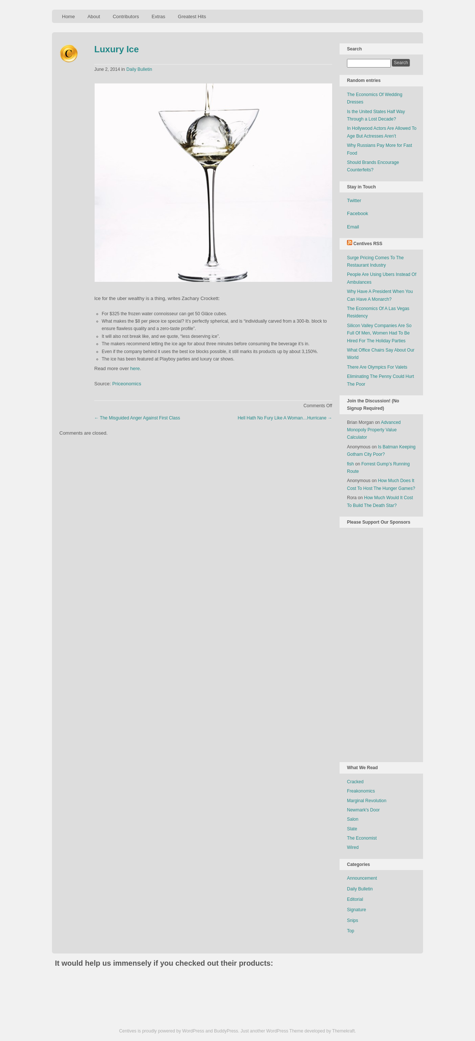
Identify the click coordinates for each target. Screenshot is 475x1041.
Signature (356, 909)
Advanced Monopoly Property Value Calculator (374, 430)
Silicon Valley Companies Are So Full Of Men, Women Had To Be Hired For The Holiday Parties (379, 333)
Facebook (357, 213)
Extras (158, 16)
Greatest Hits (192, 16)
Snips (352, 920)
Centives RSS (367, 243)
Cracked (355, 781)
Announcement (362, 878)
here (135, 368)
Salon (352, 819)
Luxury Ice (116, 49)
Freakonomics (361, 791)
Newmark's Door (363, 810)
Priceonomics (126, 383)
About (94, 16)
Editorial (355, 899)
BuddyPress (226, 1031)
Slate (352, 828)
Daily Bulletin (139, 69)
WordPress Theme (285, 1031)
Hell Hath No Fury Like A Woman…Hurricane (285, 418)
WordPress (193, 1031)
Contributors (126, 16)
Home (68, 16)
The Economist (362, 838)
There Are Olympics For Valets (377, 367)
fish (350, 464)
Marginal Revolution (366, 800)
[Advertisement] (376, 643)
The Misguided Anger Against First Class (137, 418)
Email (353, 227)
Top (350, 930)
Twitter (354, 200)
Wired (352, 847)
